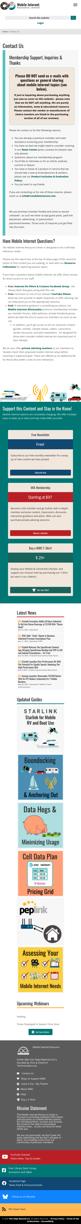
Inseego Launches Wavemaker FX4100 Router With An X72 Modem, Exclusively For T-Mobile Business (39, 678)
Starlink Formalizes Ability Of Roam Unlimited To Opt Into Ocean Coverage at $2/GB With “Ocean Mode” (40, 624)
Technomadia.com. (27, 1065)
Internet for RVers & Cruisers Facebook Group (41, 286)
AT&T (41, 641)
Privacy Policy (57, 1218)
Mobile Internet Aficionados (25, 309)
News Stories (53, 656)
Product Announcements (39, 656)
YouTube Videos (61, 294)
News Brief (34, 630)
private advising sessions (37, 348)
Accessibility (47, 1221)
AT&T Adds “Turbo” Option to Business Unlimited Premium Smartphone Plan (36, 637)
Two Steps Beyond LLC (19, 1218)
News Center (29, 149)
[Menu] (75, 5)
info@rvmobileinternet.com (39, 195)
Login (40, 23)
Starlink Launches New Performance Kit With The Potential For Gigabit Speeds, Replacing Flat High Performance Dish (39, 664)
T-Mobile (42, 684)
